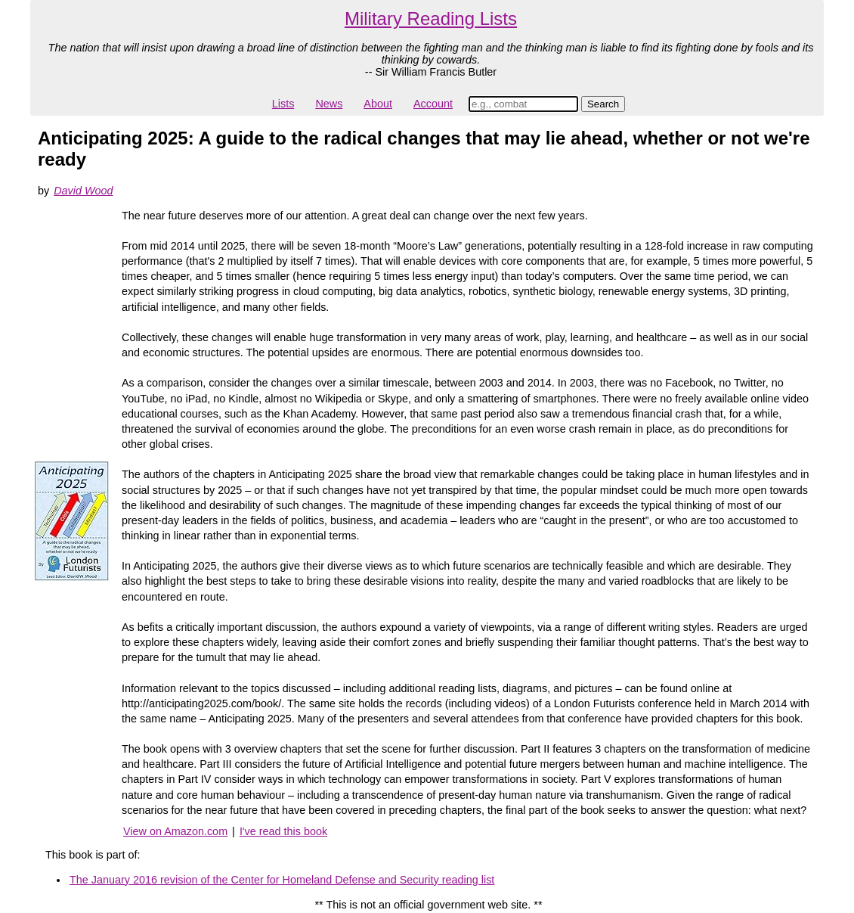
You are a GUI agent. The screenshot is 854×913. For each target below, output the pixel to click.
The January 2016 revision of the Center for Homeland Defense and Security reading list (282, 880)
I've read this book (283, 831)
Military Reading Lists (431, 18)
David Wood (83, 191)
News (328, 104)
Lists (283, 104)
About (378, 104)
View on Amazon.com (175, 831)
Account (433, 104)
